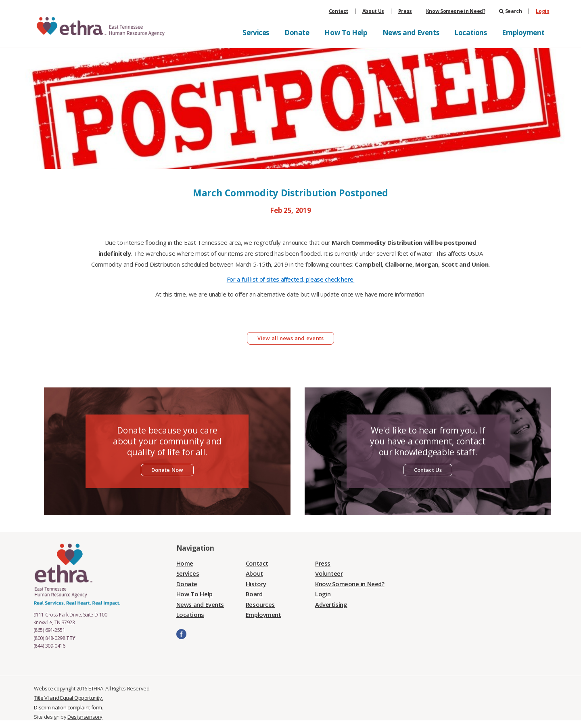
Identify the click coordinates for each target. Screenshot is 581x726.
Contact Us (428, 469)
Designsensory (84, 716)
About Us (373, 11)
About (254, 573)
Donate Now (167, 469)
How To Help (345, 32)
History (256, 584)
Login (542, 11)
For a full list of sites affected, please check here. (291, 279)
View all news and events (290, 338)
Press (405, 11)
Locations (470, 32)
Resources (260, 604)
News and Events (410, 32)
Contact (338, 11)
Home (184, 563)
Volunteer (329, 573)
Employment (523, 32)
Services (255, 32)
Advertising (331, 604)
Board (254, 594)
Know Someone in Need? (455, 11)
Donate (296, 32)
